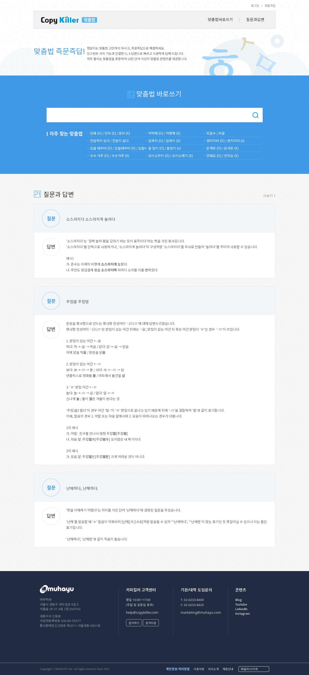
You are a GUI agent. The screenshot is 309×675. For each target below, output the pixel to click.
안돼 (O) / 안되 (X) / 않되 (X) (110, 133)
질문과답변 (255, 19)
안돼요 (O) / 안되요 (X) (222, 155)
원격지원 (151, 623)
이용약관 (199, 669)
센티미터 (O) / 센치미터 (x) (225, 140)
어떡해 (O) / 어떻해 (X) (164, 133)
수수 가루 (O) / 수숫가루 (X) (109, 155)
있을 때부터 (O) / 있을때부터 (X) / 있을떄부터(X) (118, 148)
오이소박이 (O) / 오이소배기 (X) (170, 155)
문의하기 (134, 623)
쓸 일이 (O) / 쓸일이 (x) (164, 148)
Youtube (241, 604)
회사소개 (213, 669)
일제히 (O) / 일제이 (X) (164, 140)
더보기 (268, 195)
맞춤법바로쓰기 (220, 19)
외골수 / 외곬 (215, 133)
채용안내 (228, 669)
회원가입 (270, 5)
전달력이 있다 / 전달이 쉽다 (109, 140)
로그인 (255, 5)
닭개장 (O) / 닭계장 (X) (222, 148)
